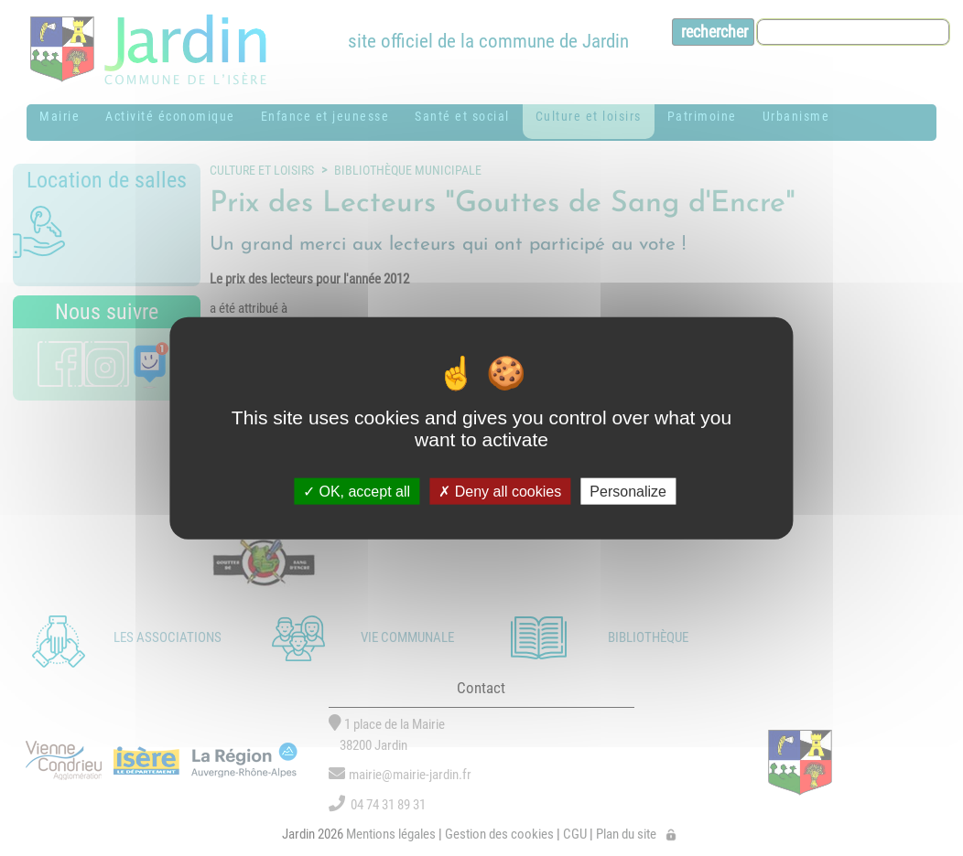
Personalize (628, 490)
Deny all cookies (499, 490)
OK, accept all (356, 490)
